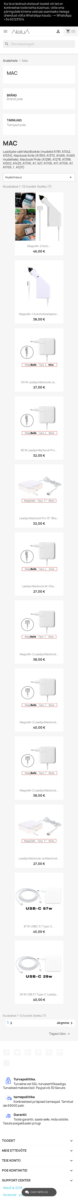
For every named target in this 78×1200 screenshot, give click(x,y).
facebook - (11, 1195)
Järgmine (65, 1023)
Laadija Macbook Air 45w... (39, 586)
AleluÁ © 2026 (13, 1188)
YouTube (38, 1052)
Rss (28, 1052)
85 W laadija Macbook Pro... (39, 450)
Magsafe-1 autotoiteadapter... (39, 314)
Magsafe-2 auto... (39, 246)
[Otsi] (39, 44)
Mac (12, 73)
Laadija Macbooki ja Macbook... (39, 858)
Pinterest (49, 1052)
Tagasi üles (60, 1033)
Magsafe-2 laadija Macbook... (39, 654)
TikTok (6, 1063)
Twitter (17, 1052)
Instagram (60, 1052)
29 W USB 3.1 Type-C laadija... (39, 994)
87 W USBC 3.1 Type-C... (39, 926)
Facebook (6, 1052)
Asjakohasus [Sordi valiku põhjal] (39, 177)
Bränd (12, 95)
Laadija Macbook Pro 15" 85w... (39, 518)
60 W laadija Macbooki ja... (39, 382)
